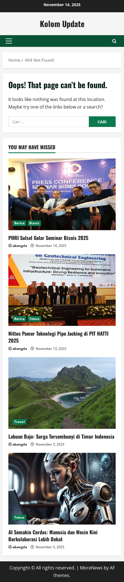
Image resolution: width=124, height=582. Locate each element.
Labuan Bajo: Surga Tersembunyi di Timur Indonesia (61, 436)
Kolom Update (62, 23)
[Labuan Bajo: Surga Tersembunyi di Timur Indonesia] (62, 393)
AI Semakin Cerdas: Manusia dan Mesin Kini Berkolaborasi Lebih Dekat (53, 535)
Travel (19, 421)
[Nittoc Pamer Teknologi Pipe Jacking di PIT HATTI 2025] (62, 290)
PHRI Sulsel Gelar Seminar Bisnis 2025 (48, 237)
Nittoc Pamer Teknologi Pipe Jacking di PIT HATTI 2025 (58, 337)
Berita (19, 223)
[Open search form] (114, 41)
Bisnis (34, 223)
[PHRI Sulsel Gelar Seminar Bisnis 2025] (62, 194)
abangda (20, 245)
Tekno (34, 318)
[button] (9, 41)
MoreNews (91, 568)
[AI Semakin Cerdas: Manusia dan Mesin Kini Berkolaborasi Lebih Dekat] (62, 489)
